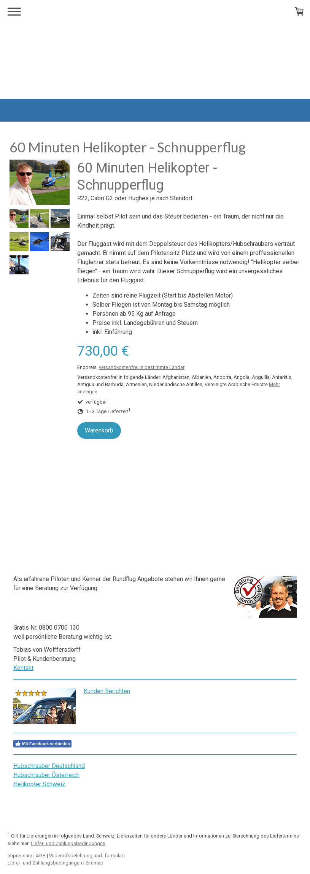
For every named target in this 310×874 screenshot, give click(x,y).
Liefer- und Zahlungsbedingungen (68, 843)
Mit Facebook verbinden (42, 744)
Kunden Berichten (107, 691)
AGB (41, 855)
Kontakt (23, 667)
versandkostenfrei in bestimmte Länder (141, 367)
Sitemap (94, 863)
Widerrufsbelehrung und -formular (86, 855)
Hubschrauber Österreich (46, 775)
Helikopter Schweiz (39, 784)
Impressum (20, 855)
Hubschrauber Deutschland (49, 766)
